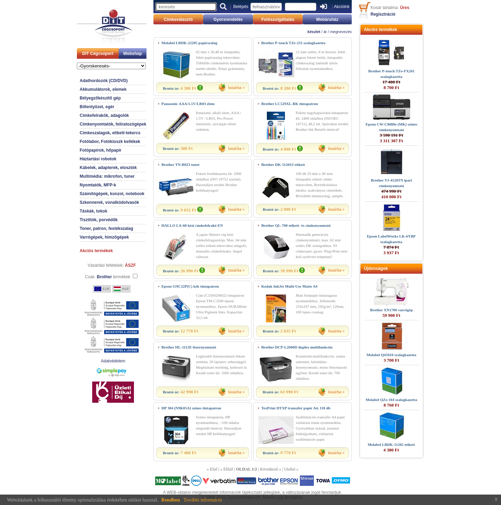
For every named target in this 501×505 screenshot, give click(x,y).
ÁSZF (130, 265)
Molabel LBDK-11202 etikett (391, 444)
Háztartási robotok (98, 159)
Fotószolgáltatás (277, 19)
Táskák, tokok (93, 211)
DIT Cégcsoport (97, 53)
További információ (202, 500)
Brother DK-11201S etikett (283, 164)
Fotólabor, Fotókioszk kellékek (110, 141)
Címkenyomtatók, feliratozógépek (113, 124)
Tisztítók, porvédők (99, 219)
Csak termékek (107, 276)
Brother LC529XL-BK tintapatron (289, 104)
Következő (269, 469)
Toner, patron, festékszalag (106, 228)
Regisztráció (383, 14)
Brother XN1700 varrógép (391, 310)
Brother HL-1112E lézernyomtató (188, 347)
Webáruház (327, 19)
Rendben (170, 500)
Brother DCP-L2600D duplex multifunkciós (297, 347)
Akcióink (342, 6)
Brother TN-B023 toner (180, 164)
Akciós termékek (96, 250)
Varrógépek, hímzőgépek (104, 237)
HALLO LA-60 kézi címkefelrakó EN (192, 225)
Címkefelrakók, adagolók (104, 115)
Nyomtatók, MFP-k (98, 185)
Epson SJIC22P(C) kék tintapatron (190, 286)
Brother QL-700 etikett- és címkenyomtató (296, 225)
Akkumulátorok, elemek (103, 89)
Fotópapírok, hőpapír (100, 150)
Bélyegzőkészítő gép (100, 98)
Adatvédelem (113, 361)
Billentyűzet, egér (97, 106)
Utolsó (289, 469)
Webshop (132, 53)
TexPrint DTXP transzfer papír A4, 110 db (296, 408)
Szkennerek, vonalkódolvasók (109, 202)
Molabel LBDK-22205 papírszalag (189, 43)
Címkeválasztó (178, 19)
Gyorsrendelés (227, 19)
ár (325, 32)
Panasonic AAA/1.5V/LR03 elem (187, 104)
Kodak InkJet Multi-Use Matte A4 (289, 286)
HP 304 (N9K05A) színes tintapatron (191, 408)
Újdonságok (376, 268)
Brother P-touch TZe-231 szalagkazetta (293, 43)
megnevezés (341, 32)
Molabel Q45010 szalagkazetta (391, 355)
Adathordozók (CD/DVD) (104, 80)
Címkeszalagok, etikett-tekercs (110, 132)
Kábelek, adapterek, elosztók (108, 167)
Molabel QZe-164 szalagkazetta (391, 400)
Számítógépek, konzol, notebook (112, 193)
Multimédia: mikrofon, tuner (107, 176)
